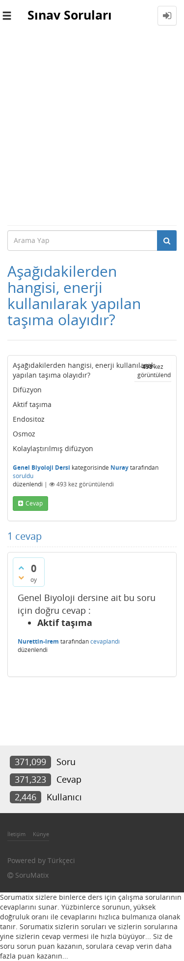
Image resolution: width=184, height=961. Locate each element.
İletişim (16, 834)
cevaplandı (105, 641)
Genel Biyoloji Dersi (41, 467)
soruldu (23, 476)
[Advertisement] (92, 128)
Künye (41, 834)
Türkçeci (61, 860)
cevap (34, 503)
